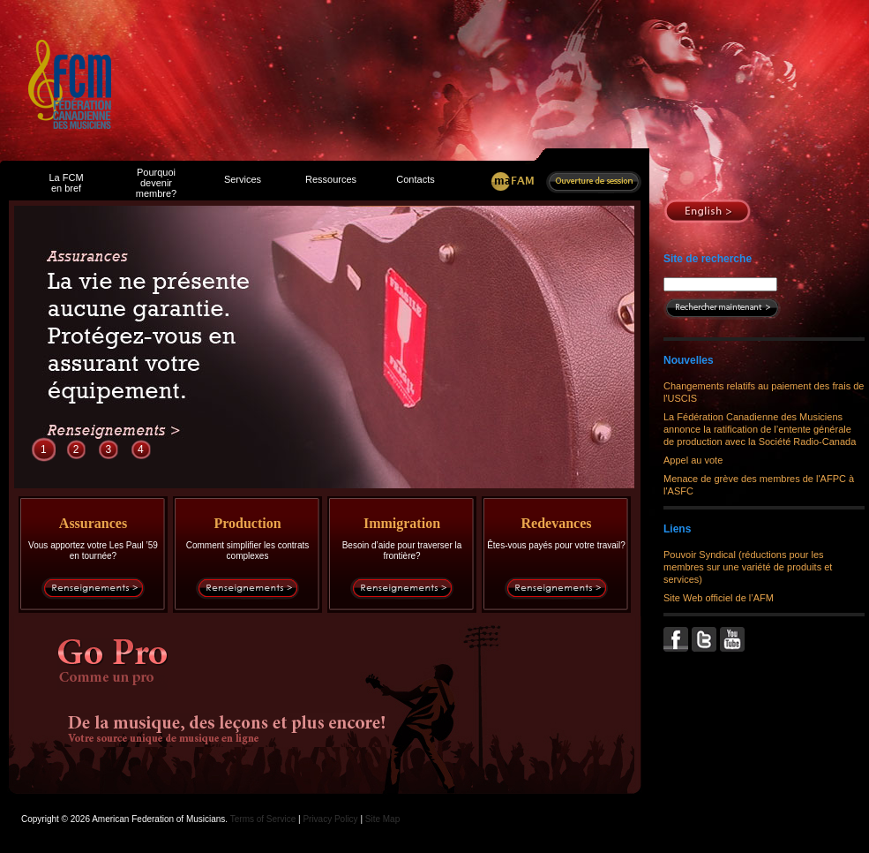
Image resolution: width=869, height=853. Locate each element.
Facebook (677, 639)
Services (242, 179)
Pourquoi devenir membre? (156, 183)
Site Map (382, 819)
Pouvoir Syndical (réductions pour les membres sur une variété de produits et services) (747, 567)
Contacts (415, 179)
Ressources (330, 179)
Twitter (706, 639)
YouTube (734, 639)
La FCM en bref (66, 182)
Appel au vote (693, 460)
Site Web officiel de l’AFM (718, 598)
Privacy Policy (330, 819)
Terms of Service (263, 819)
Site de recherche (707, 259)
